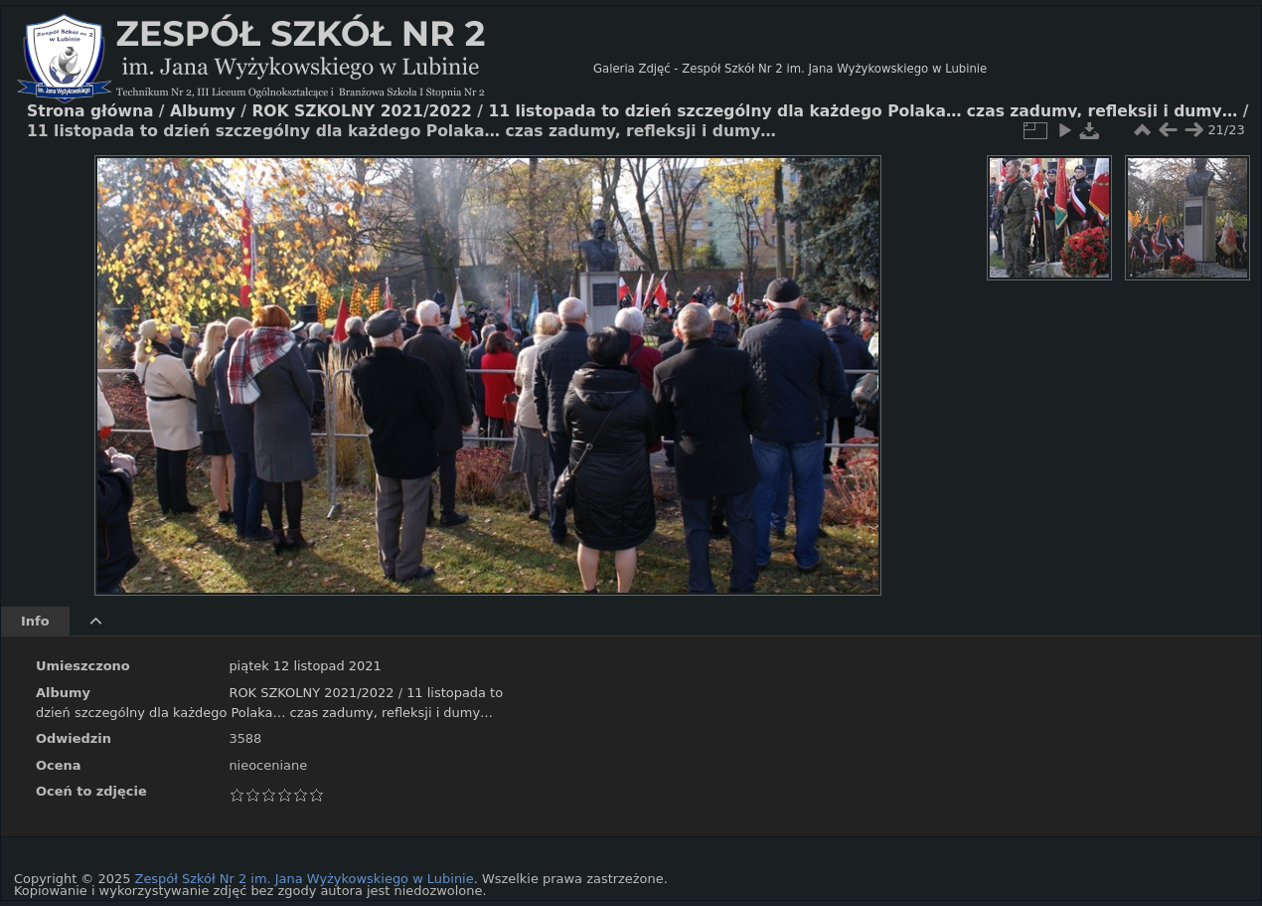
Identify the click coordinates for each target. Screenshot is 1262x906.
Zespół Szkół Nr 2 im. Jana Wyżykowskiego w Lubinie (304, 878)
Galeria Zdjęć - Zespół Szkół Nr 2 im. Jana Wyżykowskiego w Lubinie (790, 69)
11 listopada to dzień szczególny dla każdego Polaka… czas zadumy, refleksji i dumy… (862, 111)
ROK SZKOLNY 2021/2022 (311, 692)
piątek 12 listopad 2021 (305, 665)
